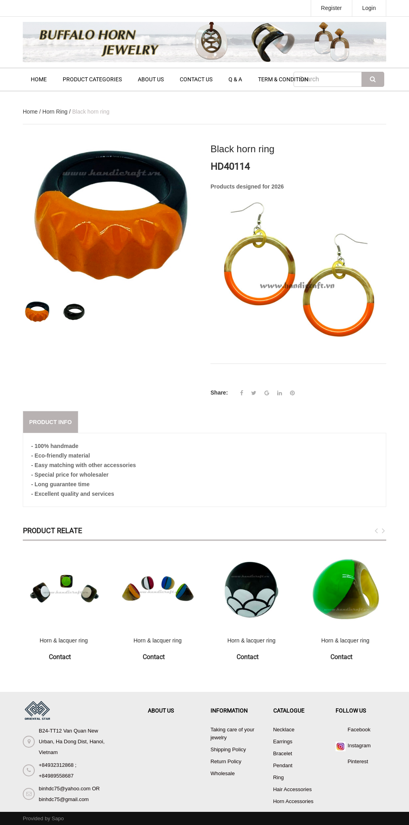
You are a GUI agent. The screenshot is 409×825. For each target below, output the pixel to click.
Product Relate (52, 530)
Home (30, 111)
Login (369, 8)
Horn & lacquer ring (64, 640)
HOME (39, 79)
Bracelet (282, 753)
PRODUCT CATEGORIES (92, 79)
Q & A (235, 79)
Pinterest (357, 761)
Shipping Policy (228, 749)
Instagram (359, 745)
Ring (278, 777)
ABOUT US (151, 79)
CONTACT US (196, 79)
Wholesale (222, 773)
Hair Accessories (292, 789)
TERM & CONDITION (283, 79)
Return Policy (225, 761)
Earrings (282, 741)
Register (331, 8)
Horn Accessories (293, 801)
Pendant (282, 765)
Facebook (358, 730)
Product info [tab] (50, 422)
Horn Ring (55, 111)
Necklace (283, 730)
